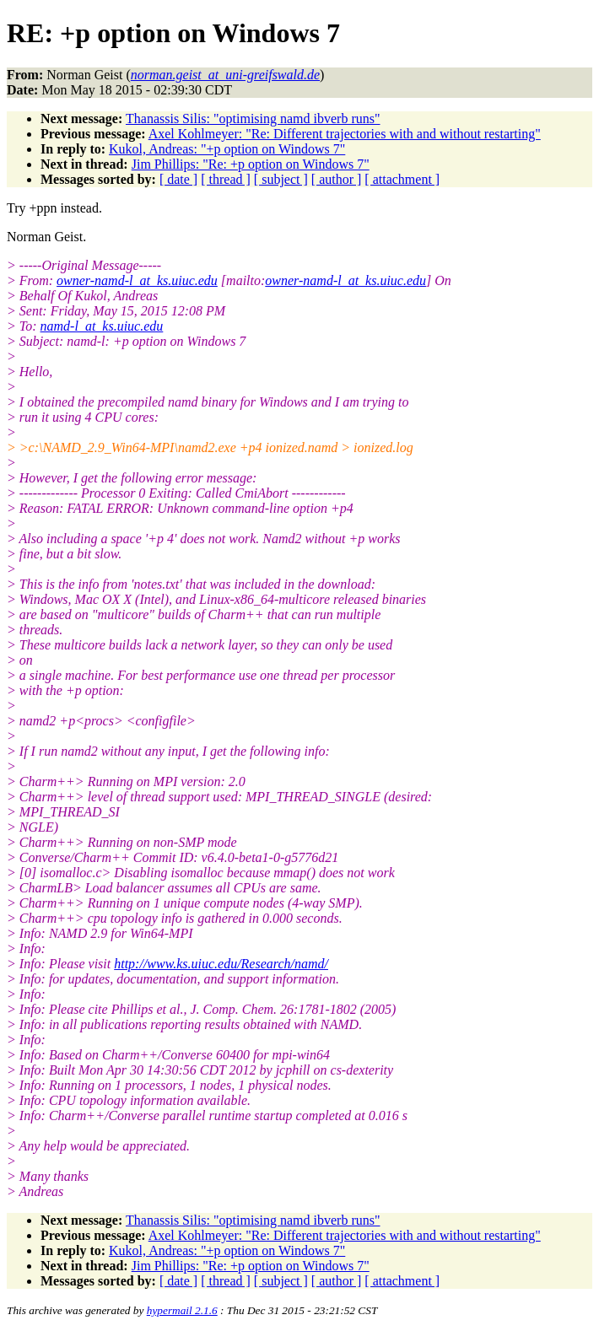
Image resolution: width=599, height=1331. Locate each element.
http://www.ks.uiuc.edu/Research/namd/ (221, 963)
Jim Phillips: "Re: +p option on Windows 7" (251, 164)
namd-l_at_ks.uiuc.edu (102, 326)
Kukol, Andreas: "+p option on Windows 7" (227, 149)
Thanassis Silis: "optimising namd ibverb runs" (253, 118)
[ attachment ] (402, 179)
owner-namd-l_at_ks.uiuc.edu (137, 280)
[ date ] (178, 179)
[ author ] (336, 179)
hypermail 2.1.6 (182, 1310)
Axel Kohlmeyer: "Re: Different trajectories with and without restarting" (344, 134)
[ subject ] (281, 179)
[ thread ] (226, 179)
